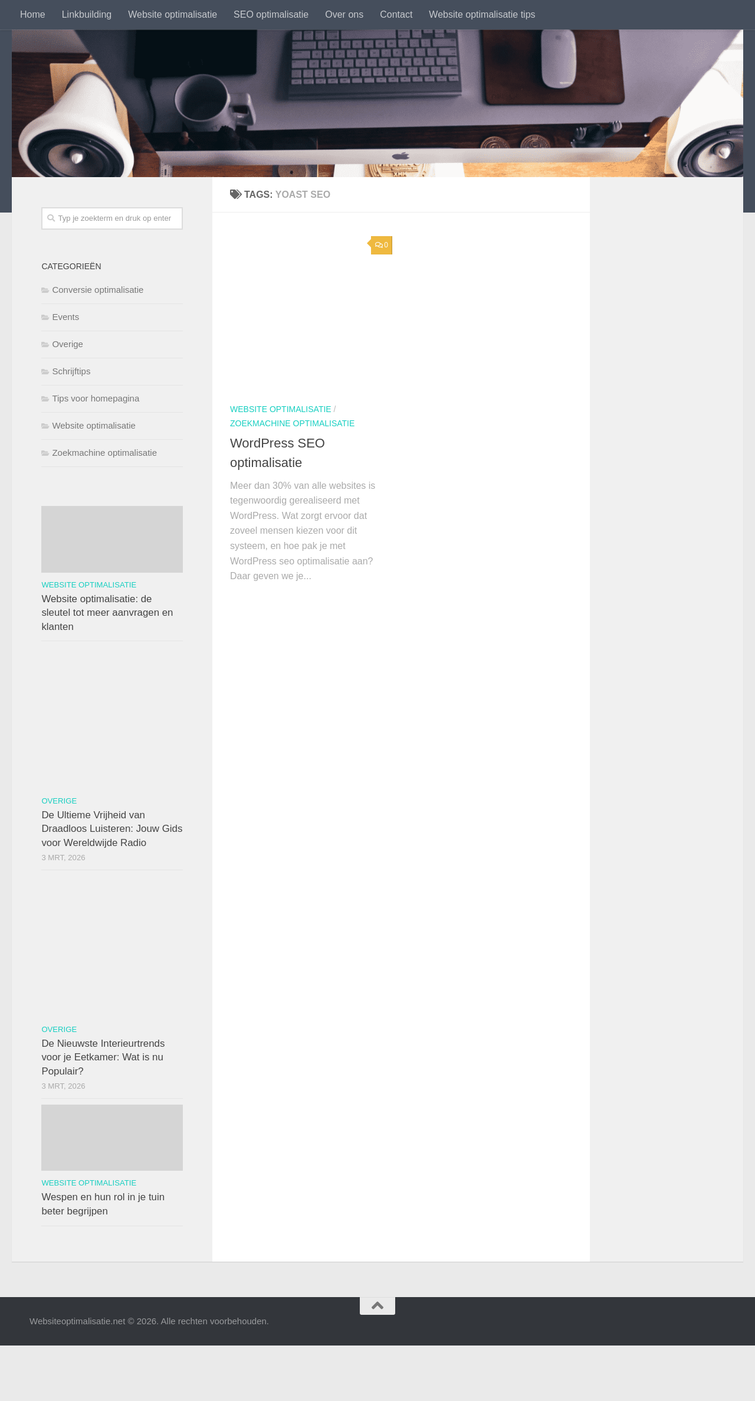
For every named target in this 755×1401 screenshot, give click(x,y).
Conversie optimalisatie (97, 290)
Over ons (344, 14)
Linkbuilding (87, 14)
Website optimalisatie (172, 14)
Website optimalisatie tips (482, 14)
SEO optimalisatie (271, 14)
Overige (67, 344)
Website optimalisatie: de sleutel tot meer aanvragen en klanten (107, 612)
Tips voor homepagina (95, 398)
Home (32, 14)
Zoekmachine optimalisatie (292, 423)
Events (65, 317)
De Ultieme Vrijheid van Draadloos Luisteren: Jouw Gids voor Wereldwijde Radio (111, 828)
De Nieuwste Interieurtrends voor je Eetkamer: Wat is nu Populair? (103, 1057)
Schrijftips (71, 371)
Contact (396, 14)
